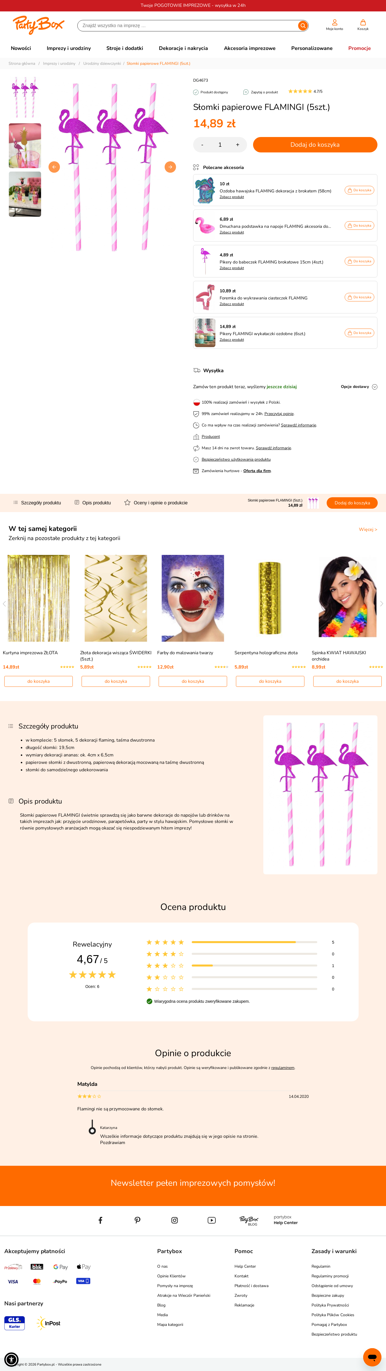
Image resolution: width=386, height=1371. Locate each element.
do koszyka (38, 681)
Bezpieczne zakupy (328, 1295)
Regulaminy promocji (330, 1276)
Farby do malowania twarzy (185, 653)
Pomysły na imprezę (175, 1286)
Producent (211, 436)
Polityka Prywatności (330, 1305)
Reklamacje (244, 1305)
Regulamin (321, 1266)
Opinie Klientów (171, 1276)
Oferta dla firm (257, 471)
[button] (170, 167)
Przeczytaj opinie (279, 413)
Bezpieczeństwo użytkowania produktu (236, 459)
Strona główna (22, 63)
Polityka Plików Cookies (333, 1315)
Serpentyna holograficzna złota (266, 653)
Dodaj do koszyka (315, 144)
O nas (162, 1266)
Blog (161, 1305)
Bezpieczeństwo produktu (334, 1334)
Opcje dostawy (355, 386)
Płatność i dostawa (251, 1286)
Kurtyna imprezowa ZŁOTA (30, 653)
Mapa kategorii (170, 1324)
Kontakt (241, 1276)
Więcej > (368, 529)
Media (162, 1315)
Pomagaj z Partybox (329, 1324)
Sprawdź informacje (298, 425)
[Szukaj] (188, 26)
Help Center (245, 1266)
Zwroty (241, 1295)
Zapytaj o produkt (264, 92)
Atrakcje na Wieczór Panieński (183, 1295)
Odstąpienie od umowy (332, 1286)
